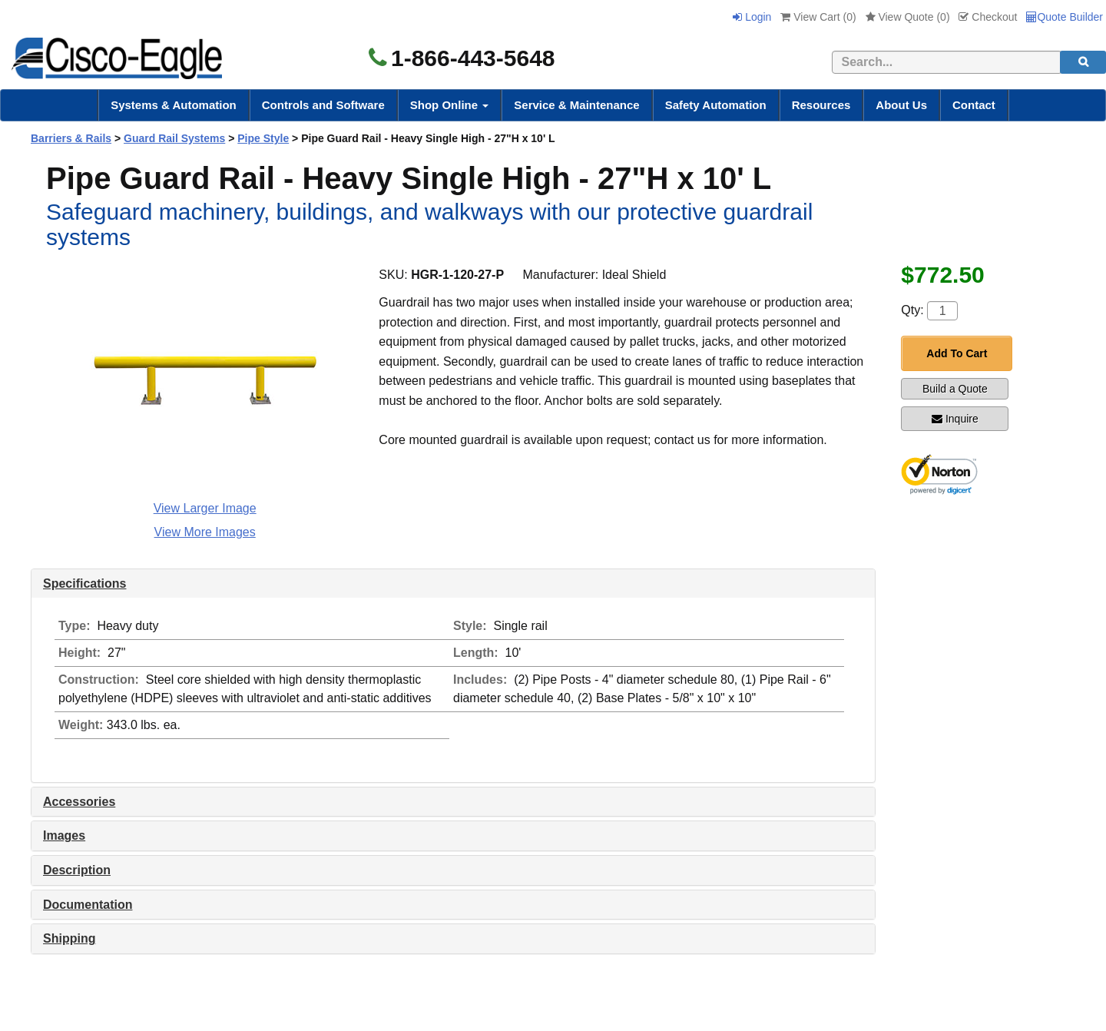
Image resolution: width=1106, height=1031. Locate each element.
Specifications (84, 583)
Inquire (955, 419)
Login (752, 17)
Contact (973, 104)
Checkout (988, 17)
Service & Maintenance (576, 104)
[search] (1083, 62)
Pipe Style (263, 138)
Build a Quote (955, 389)
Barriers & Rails (71, 138)
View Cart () (818, 17)
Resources (821, 104)
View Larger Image (205, 508)
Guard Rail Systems (174, 138)
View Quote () (908, 17)
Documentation (87, 904)
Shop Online (449, 104)
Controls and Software (323, 104)
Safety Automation (716, 104)
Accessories (79, 801)
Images (64, 835)
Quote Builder (1064, 17)
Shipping (69, 938)
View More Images (205, 532)
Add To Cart (956, 353)
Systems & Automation (174, 104)
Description (77, 870)
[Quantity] (942, 310)
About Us (901, 104)
